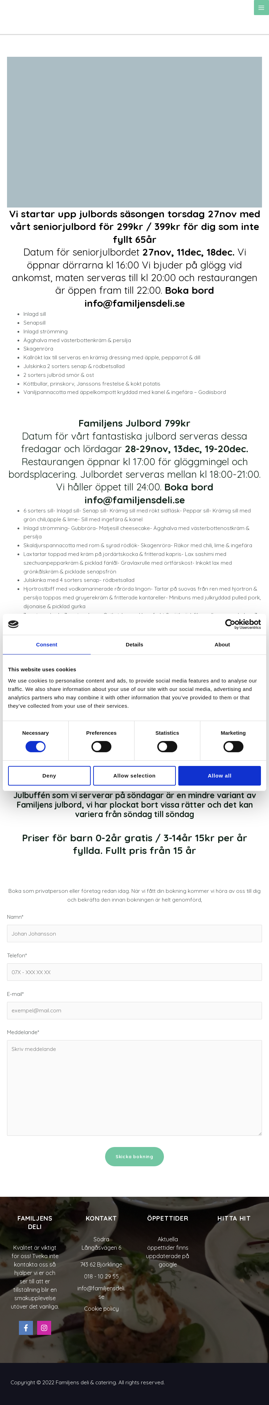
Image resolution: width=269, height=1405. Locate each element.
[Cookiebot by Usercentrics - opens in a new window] (230, 624)
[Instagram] (44, 1328)
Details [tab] (134, 644)
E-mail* (134, 1004)
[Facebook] (26, 1328)
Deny (49, 776)
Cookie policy (101, 1308)
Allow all (220, 776)
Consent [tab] (46, 644)
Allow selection (134, 776)
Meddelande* (134, 1083)
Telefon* (134, 966)
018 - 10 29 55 (101, 1276)
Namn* (134, 927)
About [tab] (222, 644)
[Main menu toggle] (261, 7)
